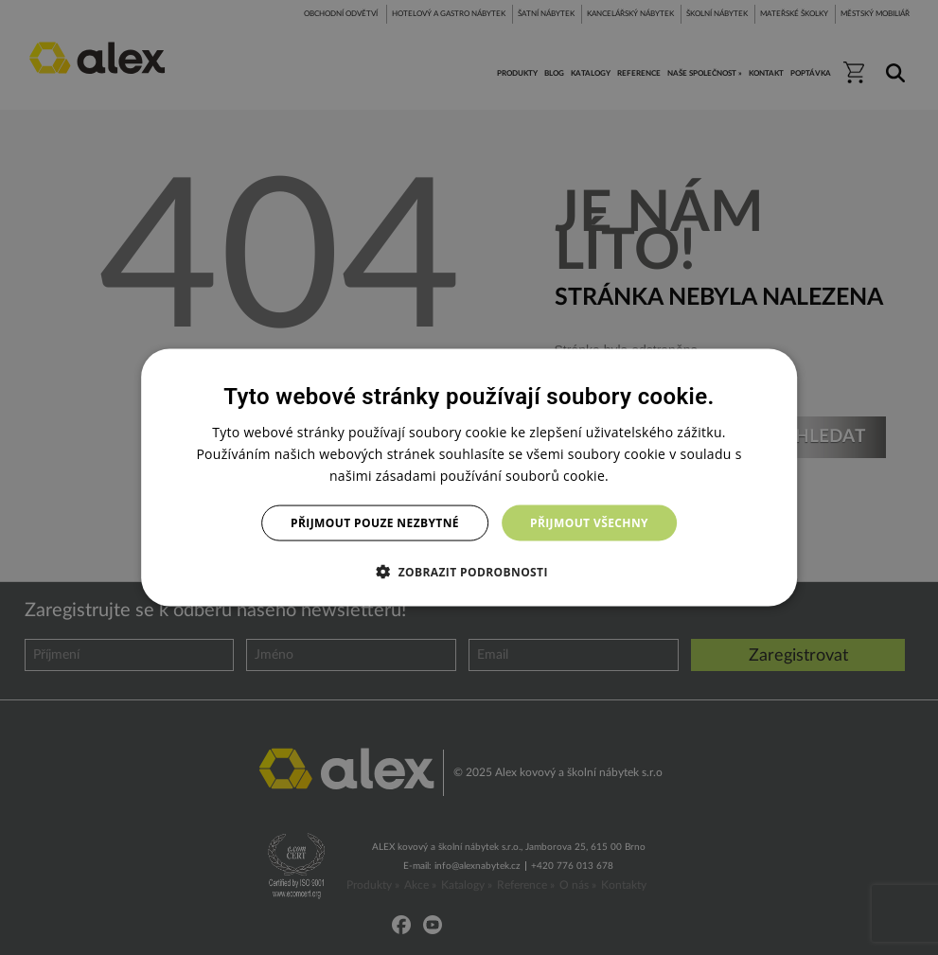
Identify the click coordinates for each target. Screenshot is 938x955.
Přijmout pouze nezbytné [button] (375, 523)
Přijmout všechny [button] (589, 523)
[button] (469, 571)
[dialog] (469, 477)
